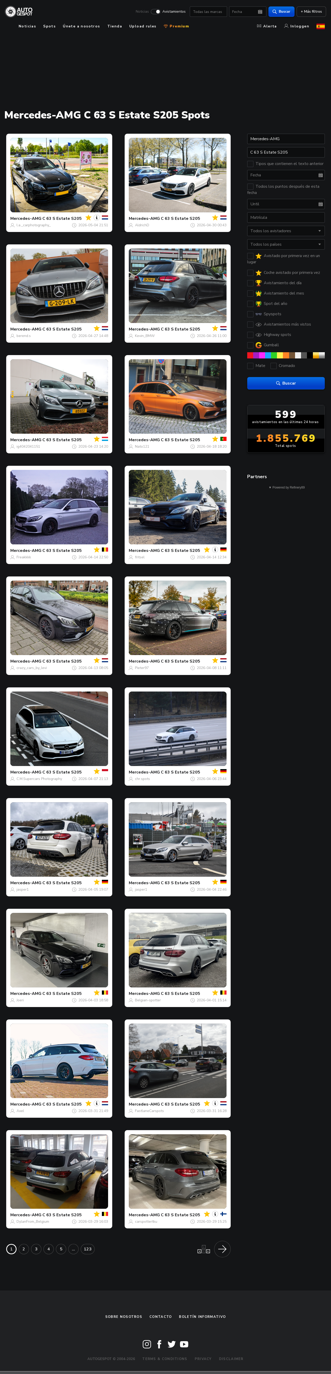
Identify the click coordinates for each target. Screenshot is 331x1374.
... (73, 1249)
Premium (176, 26)
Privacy (203, 1359)
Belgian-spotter (148, 1000)
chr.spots (142, 778)
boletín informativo (202, 1317)
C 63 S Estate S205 (62, 218)
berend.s (24, 335)
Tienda (114, 26)
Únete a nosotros (81, 26)
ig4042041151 (28, 446)
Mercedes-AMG (25, 218)
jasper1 (23, 889)
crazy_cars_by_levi (32, 667)
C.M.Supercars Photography (39, 778)
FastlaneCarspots (149, 1110)
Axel (20, 1110)
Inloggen (296, 26)
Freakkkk (24, 557)
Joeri (20, 1000)
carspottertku (146, 1221)
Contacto (160, 1317)
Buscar (280, 11)
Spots (49, 26)
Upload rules (142, 26)
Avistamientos (172, 12)
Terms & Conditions (164, 1359)
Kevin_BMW (145, 335)
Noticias (141, 12)
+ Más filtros (310, 11)
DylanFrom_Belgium (33, 1221)
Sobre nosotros (123, 1317)
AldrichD (142, 225)
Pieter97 (142, 667)
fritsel (140, 557)
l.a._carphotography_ (34, 225)
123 (88, 1249)
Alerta (267, 26)
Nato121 (142, 446)
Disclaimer (231, 1359)
